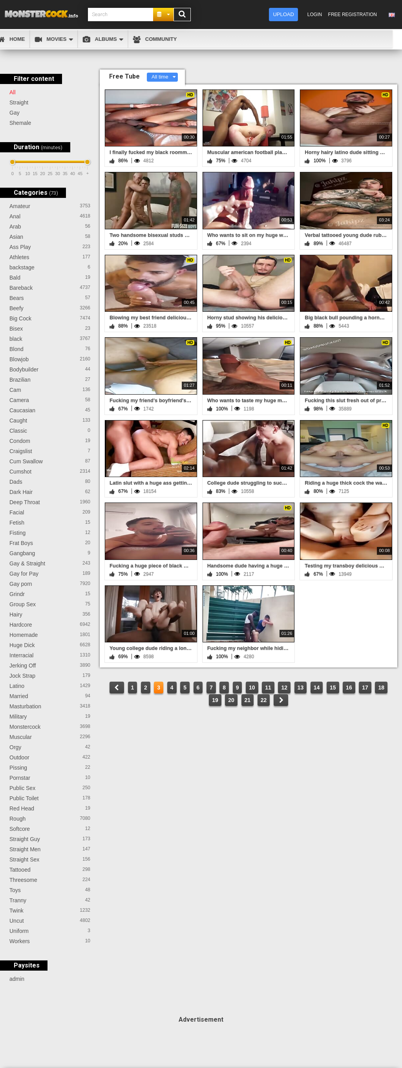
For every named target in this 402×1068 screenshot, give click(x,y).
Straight (18, 102)
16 (349, 687)
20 (231, 700)
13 (301, 687)
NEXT (281, 700)
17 (365, 687)
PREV (117, 687)
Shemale (20, 123)
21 (248, 700)
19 (215, 700)
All (12, 92)
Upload (283, 14)
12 (284, 687)
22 (264, 700)
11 (268, 687)
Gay (14, 113)
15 (333, 687)
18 (381, 687)
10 (252, 687)
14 (317, 687)
